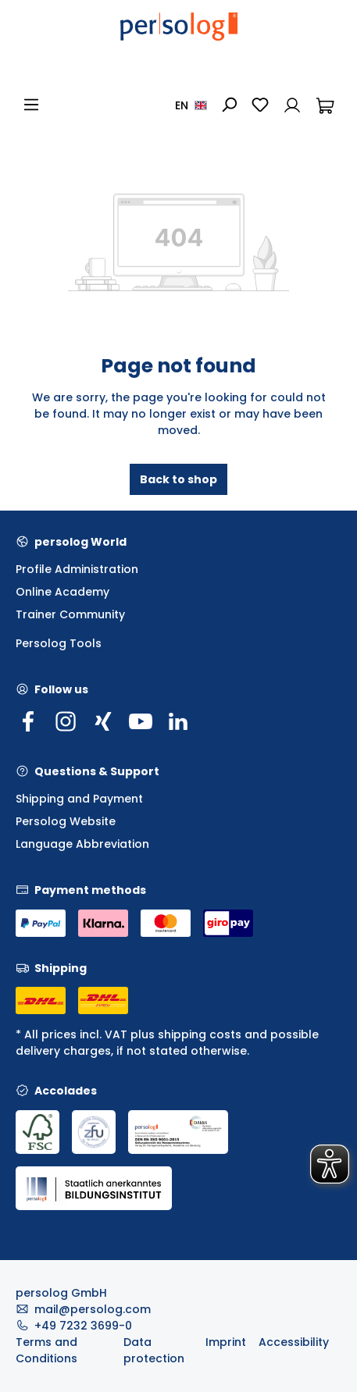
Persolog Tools (59, 643)
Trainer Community (70, 614)
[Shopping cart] (325, 105)
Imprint (225, 1342)
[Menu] (31, 105)
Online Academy (62, 592)
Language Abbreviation (82, 844)
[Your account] (292, 105)
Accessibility (294, 1342)
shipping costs (199, 1034)
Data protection (153, 1350)
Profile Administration (77, 569)
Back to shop (178, 479)
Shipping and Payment (79, 798)
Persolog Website (66, 821)
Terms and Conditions (46, 1350)
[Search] (229, 105)
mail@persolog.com (92, 1309)
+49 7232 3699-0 (83, 1325)
